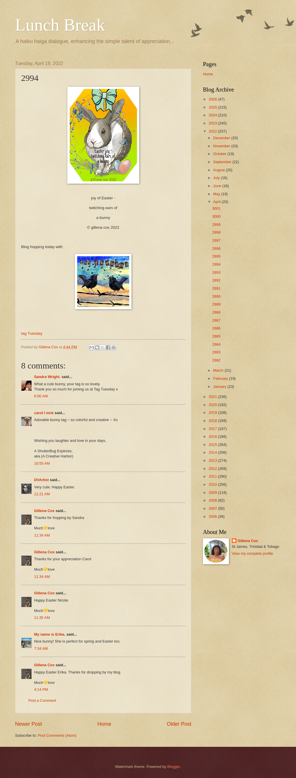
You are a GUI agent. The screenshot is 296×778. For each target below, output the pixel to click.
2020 (213, 405)
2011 (213, 476)
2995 (216, 256)
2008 (213, 500)
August (219, 170)
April (217, 202)
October (220, 154)
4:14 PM (41, 689)
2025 (213, 107)
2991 (216, 288)
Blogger (173, 766)
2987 (216, 320)
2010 (213, 484)
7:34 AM (41, 648)
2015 (213, 444)
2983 (216, 352)
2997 (216, 240)
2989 (216, 304)
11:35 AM (42, 617)
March (218, 370)
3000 (216, 216)
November (222, 146)
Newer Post (28, 724)
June (217, 186)
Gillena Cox (44, 511)
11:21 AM (42, 494)
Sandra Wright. (47, 377)
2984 (216, 344)
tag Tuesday (31, 333)
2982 (216, 360)
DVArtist (41, 480)
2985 (216, 336)
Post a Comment (42, 700)
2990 (216, 296)
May (217, 194)
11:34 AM (42, 535)
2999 (216, 224)
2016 (213, 436)
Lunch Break (60, 24)
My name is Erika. (49, 634)
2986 (216, 328)
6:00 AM (41, 396)
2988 (216, 312)
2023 (213, 123)
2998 (216, 232)
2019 (213, 412)
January (220, 386)
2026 (213, 99)
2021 (213, 396)
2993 (216, 272)
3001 (216, 208)
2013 (213, 460)
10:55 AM (42, 463)
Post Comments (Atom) (57, 735)
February (221, 378)
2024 (213, 115)
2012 (213, 468)
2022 (213, 131)
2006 (213, 516)
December (222, 138)
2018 (213, 420)
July (217, 178)
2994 (216, 264)
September (222, 162)
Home (104, 724)
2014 (213, 452)
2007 (213, 508)
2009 (213, 492)
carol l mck (43, 413)
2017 (213, 429)
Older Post (179, 724)
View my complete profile (252, 553)
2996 (216, 248)
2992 (216, 280)
